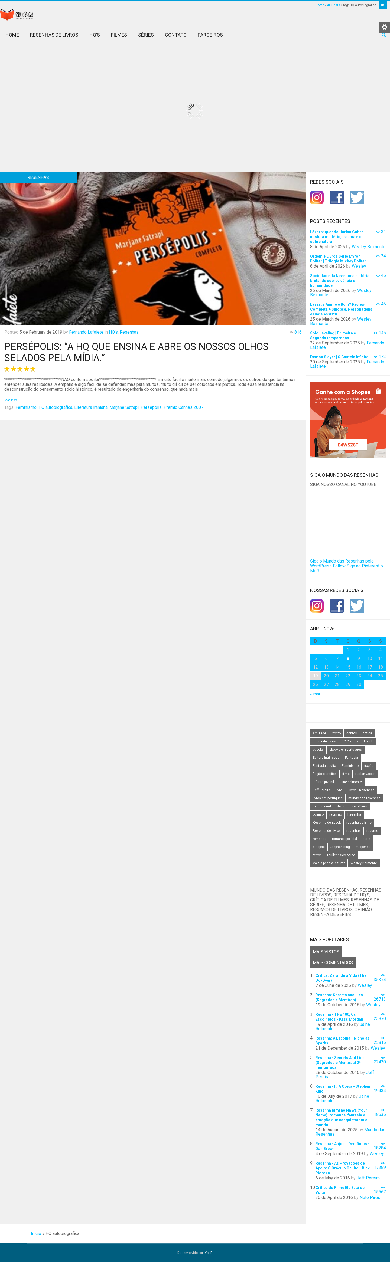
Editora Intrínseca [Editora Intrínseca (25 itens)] (326, 758)
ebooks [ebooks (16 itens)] (318, 749)
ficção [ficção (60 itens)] (368, 766)
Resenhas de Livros (54, 35)
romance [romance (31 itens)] (319, 839)
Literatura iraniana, (91, 407)
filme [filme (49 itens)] (346, 774)
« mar (315, 693)
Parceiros (210, 35)
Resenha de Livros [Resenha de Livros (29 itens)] (327, 831)
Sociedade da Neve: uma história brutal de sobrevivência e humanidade (339, 281)
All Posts (333, 5)
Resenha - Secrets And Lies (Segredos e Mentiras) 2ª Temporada (340, 1063)
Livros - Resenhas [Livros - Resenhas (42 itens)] (361, 790)
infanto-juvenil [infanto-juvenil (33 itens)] (323, 782)
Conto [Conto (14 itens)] (336, 733)
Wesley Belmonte (368, 246)
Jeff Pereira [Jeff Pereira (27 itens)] (321, 790)
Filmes (119, 35)
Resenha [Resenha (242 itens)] (354, 814)
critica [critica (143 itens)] (367, 733)
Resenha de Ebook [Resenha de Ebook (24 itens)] (327, 822)
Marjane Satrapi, (124, 407)
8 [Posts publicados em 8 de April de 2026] (348, 658)
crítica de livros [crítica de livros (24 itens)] (324, 741)
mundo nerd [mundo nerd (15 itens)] (322, 806)
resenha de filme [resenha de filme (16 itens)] (359, 822)
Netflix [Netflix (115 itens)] (341, 806)
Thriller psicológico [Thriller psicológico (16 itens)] (341, 855)
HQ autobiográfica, (55, 407)
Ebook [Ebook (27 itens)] (368, 741)
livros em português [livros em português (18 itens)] (328, 798)
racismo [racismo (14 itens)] (335, 814)
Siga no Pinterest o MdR (346, 568)
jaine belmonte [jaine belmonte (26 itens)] (351, 782)
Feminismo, (26, 407)
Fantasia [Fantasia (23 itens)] (351, 758)
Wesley (359, 266)
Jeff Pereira (368, 1178)
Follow (339, 565)
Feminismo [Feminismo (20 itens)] (350, 766)
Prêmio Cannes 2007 (183, 407)
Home (320, 5)
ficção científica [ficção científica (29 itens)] (325, 774)
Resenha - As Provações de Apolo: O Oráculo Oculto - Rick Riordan (343, 1168)
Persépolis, (151, 407)
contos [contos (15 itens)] (351, 733)
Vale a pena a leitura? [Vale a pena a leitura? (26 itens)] (329, 863)
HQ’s (94, 35)
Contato (176, 35)
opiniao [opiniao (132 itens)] (318, 814)
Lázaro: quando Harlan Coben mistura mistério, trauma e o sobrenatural (337, 237)
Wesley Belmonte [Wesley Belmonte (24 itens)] (363, 863)
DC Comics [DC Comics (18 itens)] (350, 741)
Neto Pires (370, 1197)
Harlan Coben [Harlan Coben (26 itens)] (365, 774)
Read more (10, 400)
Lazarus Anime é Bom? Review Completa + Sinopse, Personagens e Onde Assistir (341, 309)
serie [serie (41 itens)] (366, 839)
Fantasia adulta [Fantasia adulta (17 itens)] (324, 766)
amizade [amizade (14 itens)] (319, 733)
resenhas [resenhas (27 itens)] (353, 831)
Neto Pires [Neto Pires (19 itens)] (359, 806)
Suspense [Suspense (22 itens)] (363, 847)
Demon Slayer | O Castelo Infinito (339, 357)
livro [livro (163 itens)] (339, 790)
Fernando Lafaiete (86, 332)
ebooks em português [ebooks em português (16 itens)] (345, 749)
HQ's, (114, 332)
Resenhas (129, 332)
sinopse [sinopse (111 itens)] (319, 847)
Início (36, 1233)
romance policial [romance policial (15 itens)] (344, 839)
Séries (146, 35)
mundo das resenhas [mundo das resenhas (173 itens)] (364, 798)
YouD (209, 1253)
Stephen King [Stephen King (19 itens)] (340, 847)
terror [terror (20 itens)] (317, 855)
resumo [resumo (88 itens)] (372, 831)
